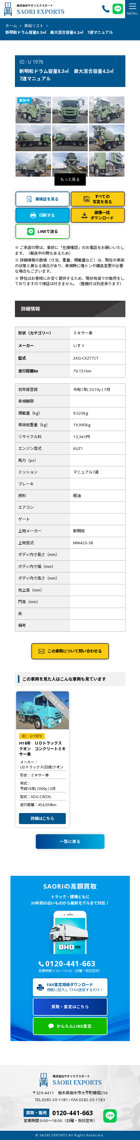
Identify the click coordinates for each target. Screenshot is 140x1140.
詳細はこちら (42, 818)
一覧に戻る (70, 841)
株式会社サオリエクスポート (33, 9)
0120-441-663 (70, 963)
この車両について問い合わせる (74, 651)
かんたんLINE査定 (74, 1026)
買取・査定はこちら (70, 1006)
